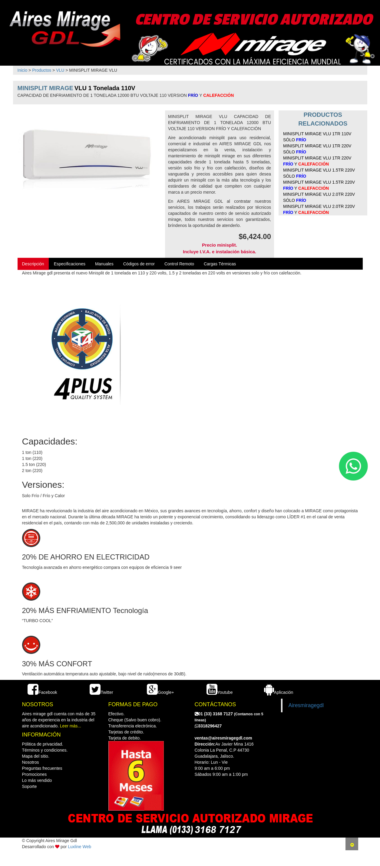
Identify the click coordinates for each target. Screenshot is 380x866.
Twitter (101, 692)
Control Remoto (179, 263)
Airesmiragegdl (306, 705)
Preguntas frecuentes (42, 768)
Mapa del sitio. (35, 756)
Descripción (33, 263)
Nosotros (30, 762)
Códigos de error (139, 263)
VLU (60, 70)
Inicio (23, 70)
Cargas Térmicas (220, 263)
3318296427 (208, 725)
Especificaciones (69, 263)
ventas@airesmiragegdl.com (223, 738)
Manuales (104, 263)
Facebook (42, 692)
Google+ (160, 692)
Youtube (220, 692)
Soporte (29, 786)
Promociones (34, 774)
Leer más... (70, 725)
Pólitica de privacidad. (42, 744)
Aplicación (278, 692)
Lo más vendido (37, 780)
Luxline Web (79, 846)
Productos (41, 70)
